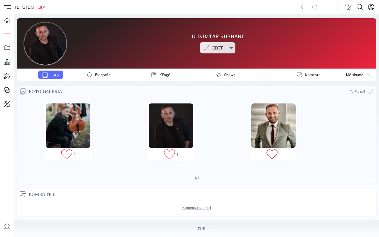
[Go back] (303, 7)
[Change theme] (348, 7)
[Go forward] (326, 7)
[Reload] (314, 7)
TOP (203, 228)
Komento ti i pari (196, 207)
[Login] (371, 7)
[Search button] (359, 7)
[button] (7, 7)
